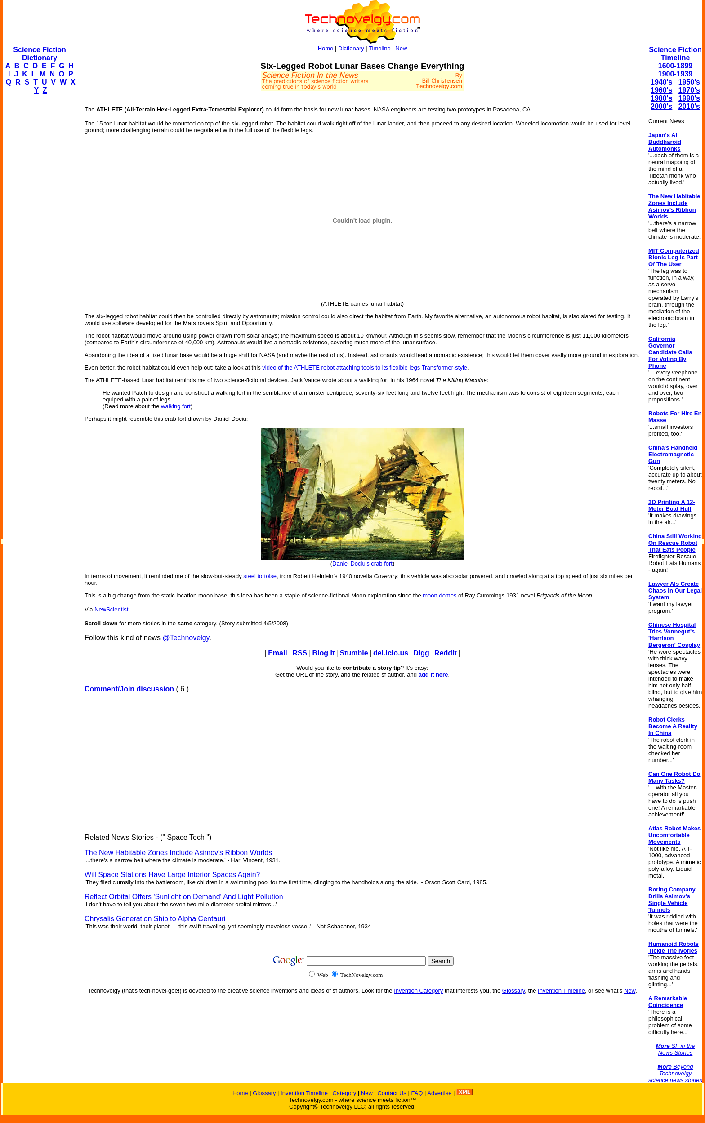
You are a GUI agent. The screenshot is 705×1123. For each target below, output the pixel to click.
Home (326, 48)
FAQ (417, 1093)
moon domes (439, 595)
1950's (689, 82)
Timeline (380, 48)
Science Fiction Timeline (675, 54)
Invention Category (418, 990)
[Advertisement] (39, 236)
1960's (661, 90)
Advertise (439, 1093)
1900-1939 (675, 74)
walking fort (176, 406)
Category (344, 1093)
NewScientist (111, 609)
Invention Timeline (561, 990)
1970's (689, 90)
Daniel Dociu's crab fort (362, 563)
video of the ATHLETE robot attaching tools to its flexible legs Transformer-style (364, 367)
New (401, 48)
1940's (661, 82)
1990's (689, 98)
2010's (689, 106)
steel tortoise (260, 576)
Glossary (513, 990)
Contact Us (391, 1093)
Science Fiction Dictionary (39, 54)
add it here (433, 674)
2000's (661, 106)
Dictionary (351, 48)
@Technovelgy (185, 638)
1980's (661, 98)
